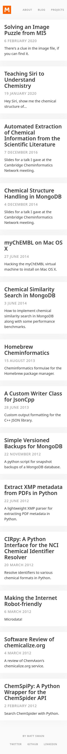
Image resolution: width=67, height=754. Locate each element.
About (27, 9)
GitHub (32, 744)
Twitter (16, 744)
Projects (57, 9)
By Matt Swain (33, 736)
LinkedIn (50, 744)
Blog (41, 9)
